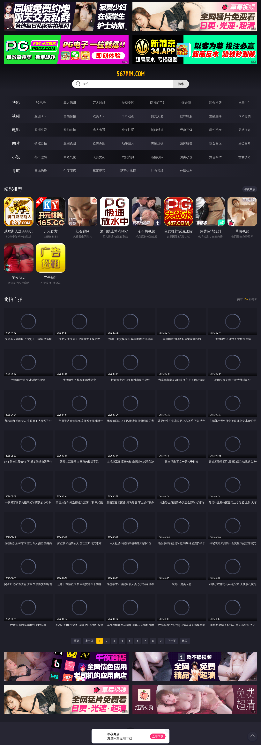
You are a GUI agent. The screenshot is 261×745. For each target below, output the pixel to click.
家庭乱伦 (69, 157)
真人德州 (69, 102)
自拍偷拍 (69, 116)
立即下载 (157, 736)
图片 (16, 143)
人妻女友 (99, 157)
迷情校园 (157, 157)
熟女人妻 (157, 116)
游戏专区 (128, 102)
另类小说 (186, 157)
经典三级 (186, 130)
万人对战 (99, 102)
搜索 (181, 84)
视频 (16, 116)
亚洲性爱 (40, 130)
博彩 (16, 102)
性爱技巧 (244, 157)
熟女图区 (215, 143)
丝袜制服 (186, 116)
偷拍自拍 (69, 130)
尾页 (184, 640)
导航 (16, 170)
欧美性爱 (128, 130)
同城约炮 (40, 170)
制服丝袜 (157, 130)
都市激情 (40, 157)
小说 (16, 157)
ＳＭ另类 (244, 116)
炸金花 (186, 102)
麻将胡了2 (157, 102)
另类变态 (244, 130)
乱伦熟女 (215, 130)
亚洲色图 (69, 143)
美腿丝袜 (157, 143)
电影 (16, 129)
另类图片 (244, 143)
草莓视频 (99, 170)
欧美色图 (99, 143)
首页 (76, 640)
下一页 (172, 640)
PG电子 (40, 102)
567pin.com (130, 74)
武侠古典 (128, 157)
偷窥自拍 (40, 143)
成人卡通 (99, 130)
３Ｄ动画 (128, 116)
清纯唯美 (186, 143)
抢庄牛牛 (244, 102)
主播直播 (215, 116)
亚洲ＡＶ (40, 116)
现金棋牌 (215, 102)
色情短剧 (186, 170)
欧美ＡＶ (99, 116)
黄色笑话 (215, 157)
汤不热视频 (128, 170)
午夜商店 (69, 170)
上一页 (89, 640)
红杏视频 (157, 170)
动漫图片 (128, 143)
